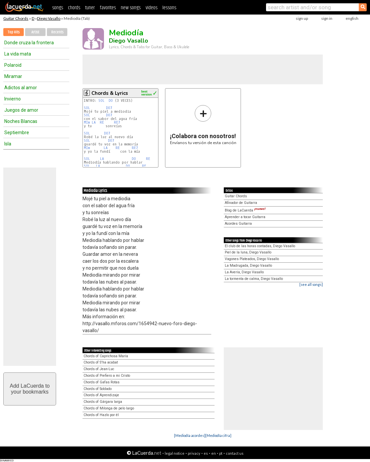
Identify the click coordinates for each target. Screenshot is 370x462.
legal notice (175, 453)
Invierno (12, 98)
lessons (169, 8)
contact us (235, 453)
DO (111, 100)
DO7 (109, 108)
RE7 (117, 122)
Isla (7, 143)
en (213, 453)
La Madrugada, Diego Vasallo (248, 265)
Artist (35, 32)
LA (94, 122)
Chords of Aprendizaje (101, 395)
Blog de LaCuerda (245, 210)
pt (220, 453)
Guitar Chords (15, 18)
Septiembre (16, 132)
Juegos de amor (21, 110)
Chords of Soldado (98, 389)
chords (74, 8)
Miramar (13, 76)
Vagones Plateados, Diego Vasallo (252, 259)
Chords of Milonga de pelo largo (109, 408)
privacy (194, 453)
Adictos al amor (20, 87)
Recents (57, 32)
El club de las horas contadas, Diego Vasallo (260, 246)
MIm (87, 122)
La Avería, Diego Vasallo (244, 272)
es (206, 453)
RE (102, 122)
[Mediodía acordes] (189, 435)
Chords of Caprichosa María (106, 356)
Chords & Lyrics (109, 93)
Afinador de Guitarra (241, 203)
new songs (131, 8)
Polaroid (12, 65)
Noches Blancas (20, 121)
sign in (326, 18)
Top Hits (13, 32)
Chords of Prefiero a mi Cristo (107, 375)
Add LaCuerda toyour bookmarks (30, 389)
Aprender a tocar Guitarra (245, 217)
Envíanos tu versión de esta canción (203, 124)
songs (57, 8)
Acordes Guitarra (238, 223)
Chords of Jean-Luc (99, 369)
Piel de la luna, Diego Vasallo (248, 252)
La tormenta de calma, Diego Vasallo (254, 279)
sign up (302, 18)
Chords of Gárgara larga (103, 402)
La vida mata (17, 54)
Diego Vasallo (48, 18)
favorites (108, 8)
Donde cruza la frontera (29, 42)
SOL (101, 100)
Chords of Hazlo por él (101, 415)
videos (151, 8)
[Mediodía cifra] (218, 435)
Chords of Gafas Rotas (101, 382)
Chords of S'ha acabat (101, 362)
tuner (90, 8)
